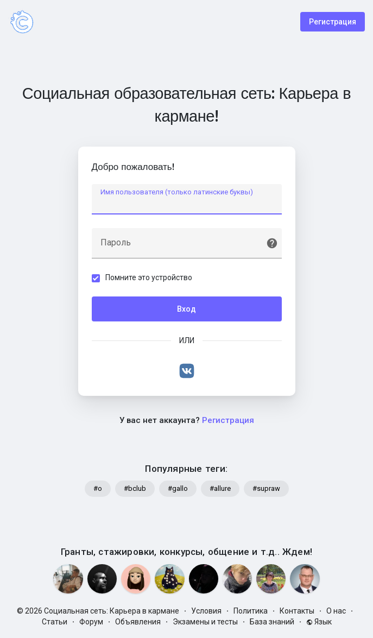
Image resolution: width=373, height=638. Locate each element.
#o (97, 488)
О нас (336, 611)
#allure (220, 488)
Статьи (54, 621)
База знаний (272, 621)
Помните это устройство (148, 277)
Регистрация (332, 21)
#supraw (266, 488)
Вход (186, 309)
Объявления (138, 621)
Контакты (297, 611)
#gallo (178, 488)
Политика (250, 611)
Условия (206, 611)
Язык (319, 621)
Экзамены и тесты (205, 621)
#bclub (135, 488)
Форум (91, 621)
